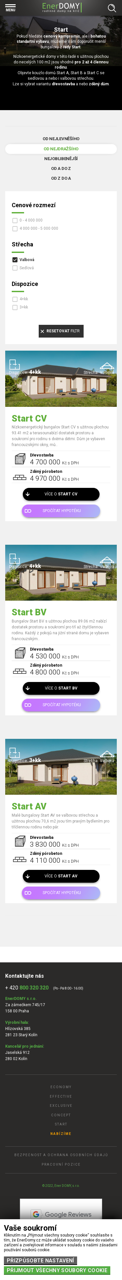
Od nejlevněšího (61, 138)
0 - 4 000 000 (31, 220)
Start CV (29, 418)
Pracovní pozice (61, 1164)
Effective (61, 1096)
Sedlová (27, 268)
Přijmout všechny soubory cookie (57, 1270)
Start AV (29, 806)
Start (61, 1124)
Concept (61, 1115)
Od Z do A (61, 178)
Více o (61, 494)
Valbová (27, 260)
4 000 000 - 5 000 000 (39, 228)
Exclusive (61, 1105)
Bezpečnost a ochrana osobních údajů (61, 1155)
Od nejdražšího (61, 148)
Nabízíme (61, 1134)
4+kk (24, 299)
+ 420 (26, 988)
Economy (61, 1087)
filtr (63, 331)
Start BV (29, 612)
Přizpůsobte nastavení (40, 1260)
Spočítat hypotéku (62, 510)
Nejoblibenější (61, 158)
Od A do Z (61, 168)
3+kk (24, 307)
